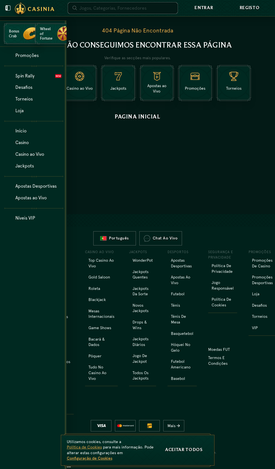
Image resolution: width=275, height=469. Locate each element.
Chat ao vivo (161, 238)
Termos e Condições (218, 360)
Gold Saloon (99, 277)
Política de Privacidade (222, 268)
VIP (255, 327)
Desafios (259, 305)
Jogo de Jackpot (140, 358)
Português (114, 238)
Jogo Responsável (223, 285)
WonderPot (143, 260)
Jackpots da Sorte (140, 291)
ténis (175, 305)
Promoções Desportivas (262, 280)
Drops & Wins (140, 325)
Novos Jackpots (140, 308)
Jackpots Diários (140, 342)
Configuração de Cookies (89, 458)
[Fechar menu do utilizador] (8, 8)
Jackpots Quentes (140, 274)
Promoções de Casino (262, 263)
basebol (178, 378)
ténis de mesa (178, 319)
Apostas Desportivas (181, 263)
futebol (178, 294)
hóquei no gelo (180, 347)
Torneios (259, 316)
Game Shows (99, 327)
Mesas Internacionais (101, 314)
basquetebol (182, 333)
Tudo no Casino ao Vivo (97, 372)
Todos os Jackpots (140, 375)
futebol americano (181, 364)
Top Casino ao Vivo (101, 263)
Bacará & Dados (96, 342)
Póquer (95, 356)
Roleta (94, 288)
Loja (255, 294)
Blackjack (97, 299)
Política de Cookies (221, 302)
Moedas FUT (219, 349)
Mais (175, 425)
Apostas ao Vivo (180, 280)
